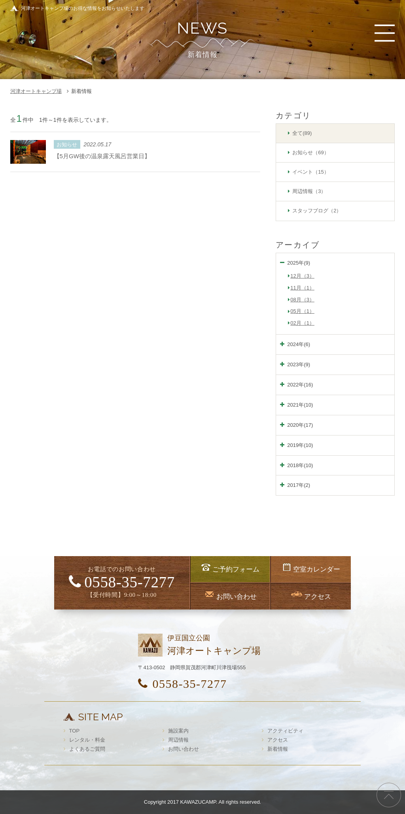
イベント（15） (310, 172)
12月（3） (302, 276)
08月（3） (302, 300)
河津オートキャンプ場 (36, 91)
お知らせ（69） (310, 152)
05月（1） (302, 311)
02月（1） (302, 323)
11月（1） (302, 288)
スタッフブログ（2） (316, 211)
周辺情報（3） (309, 191)
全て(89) (302, 133)
